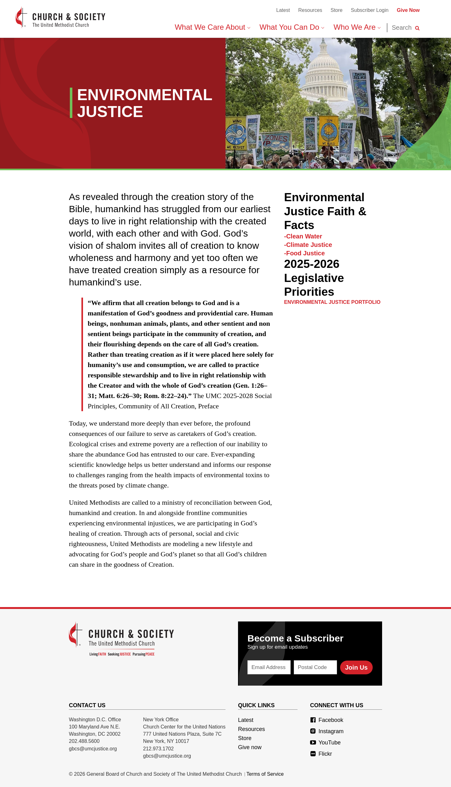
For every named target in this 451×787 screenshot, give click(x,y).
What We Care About (212, 27)
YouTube (325, 742)
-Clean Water (303, 236)
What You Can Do (292, 27)
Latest (283, 10)
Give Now (408, 10)
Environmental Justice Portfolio (332, 302)
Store (336, 10)
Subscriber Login (369, 10)
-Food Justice (304, 253)
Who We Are (357, 27)
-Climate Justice (308, 244)
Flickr (321, 754)
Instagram (327, 731)
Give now (250, 747)
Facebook (326, 720)
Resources (310, 10)
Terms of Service (265, 774)
